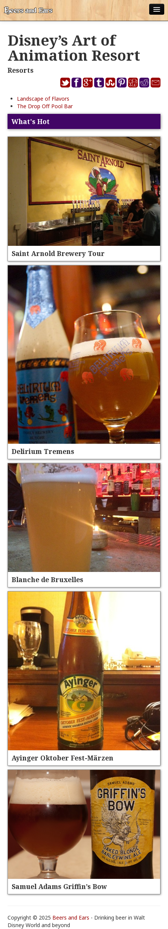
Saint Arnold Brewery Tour (58, 253)
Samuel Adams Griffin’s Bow (59, 886)
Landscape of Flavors (43, 98)
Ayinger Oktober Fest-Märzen (62, 757)
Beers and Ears (70, 917)
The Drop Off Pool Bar (45, 106)
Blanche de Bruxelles (47, 579)
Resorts (21, 70)
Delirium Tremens (43, 451)
